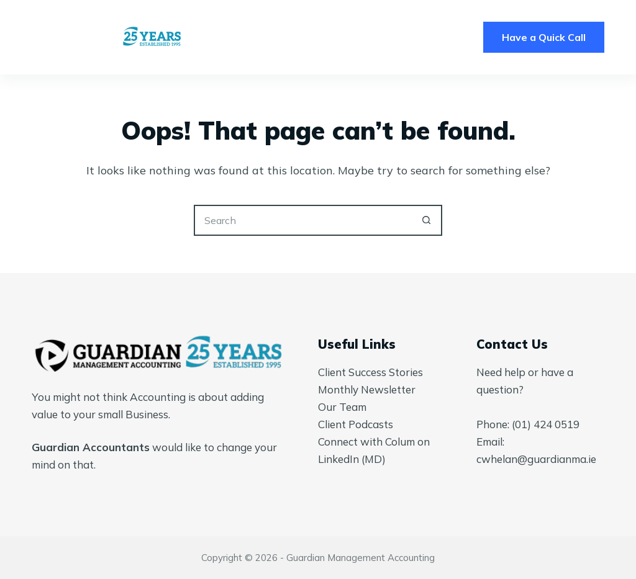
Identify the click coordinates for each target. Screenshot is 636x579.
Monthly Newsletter (367, 389)
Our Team (342, 406)
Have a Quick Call (544, 37)
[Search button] (426, 220)
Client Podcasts (355, 424)
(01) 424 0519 (545, 424)
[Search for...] (302, 220)
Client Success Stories (370, 372)
